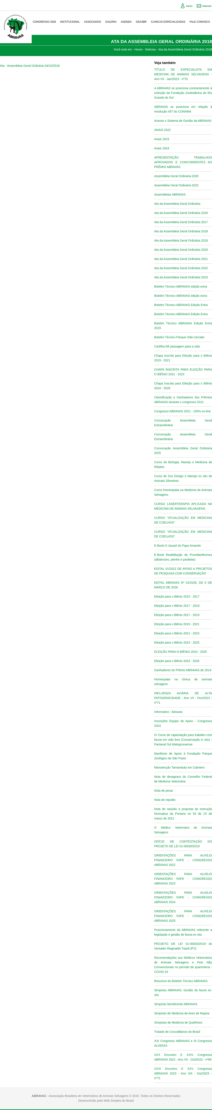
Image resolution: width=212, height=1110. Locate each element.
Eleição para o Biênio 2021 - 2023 (176, 633)
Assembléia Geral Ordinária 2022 (176, 185)
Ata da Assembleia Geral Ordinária (177, 203)
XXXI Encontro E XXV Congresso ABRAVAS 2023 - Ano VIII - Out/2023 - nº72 (183, 1073)
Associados (92, 21)
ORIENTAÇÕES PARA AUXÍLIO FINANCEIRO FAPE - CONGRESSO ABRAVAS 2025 (183, 916)
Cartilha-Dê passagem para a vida (177, 346)
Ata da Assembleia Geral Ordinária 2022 (181, 268)
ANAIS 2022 (162, 130)
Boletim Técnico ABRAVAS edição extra (180, 286)
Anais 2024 (161, 148)
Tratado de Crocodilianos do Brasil (177, 1031)
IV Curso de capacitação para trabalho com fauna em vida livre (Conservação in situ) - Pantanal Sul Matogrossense (183, 739)
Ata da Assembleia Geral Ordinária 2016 (181, 213)
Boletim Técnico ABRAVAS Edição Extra (181, 305)
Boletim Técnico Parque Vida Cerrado (179, 337)
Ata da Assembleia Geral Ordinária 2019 (181, 240)
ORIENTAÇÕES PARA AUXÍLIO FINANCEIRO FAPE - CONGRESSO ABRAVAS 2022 (183, 860)
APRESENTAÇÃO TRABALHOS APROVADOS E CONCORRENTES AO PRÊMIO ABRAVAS (183, 162)
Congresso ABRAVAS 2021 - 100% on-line (182, 411)
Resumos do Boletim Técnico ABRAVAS (181, 981)
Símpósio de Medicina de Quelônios (178, 1022)
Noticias (150, 49)
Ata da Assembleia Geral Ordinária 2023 (181, 277)
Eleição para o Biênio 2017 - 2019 (176, 605)
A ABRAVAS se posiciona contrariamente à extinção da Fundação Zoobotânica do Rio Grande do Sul (183, 92)
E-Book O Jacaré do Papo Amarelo (177, 545)
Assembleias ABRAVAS (170, 194)
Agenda (126, 21)
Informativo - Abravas (168, 712)
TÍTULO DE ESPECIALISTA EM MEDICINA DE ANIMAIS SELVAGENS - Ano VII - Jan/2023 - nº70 (183, 74)
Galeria (110, 21)
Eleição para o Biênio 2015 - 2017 (176, 596)
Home (138, 49)
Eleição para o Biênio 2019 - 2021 (176, 624)
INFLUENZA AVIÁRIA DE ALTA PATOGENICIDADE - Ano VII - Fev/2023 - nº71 (183, 698)
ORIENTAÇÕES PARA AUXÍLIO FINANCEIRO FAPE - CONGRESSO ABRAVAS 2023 (183, 878)
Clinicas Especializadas (168, 21)
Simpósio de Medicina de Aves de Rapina (181, 1013)
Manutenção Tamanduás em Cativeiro (179, 767)
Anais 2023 (161, 139)
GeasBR (141, 21)
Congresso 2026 (44, 21)
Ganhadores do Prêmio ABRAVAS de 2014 (182, 670)
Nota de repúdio (165, 799)
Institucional (70, 21)
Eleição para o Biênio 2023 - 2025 (176, 642)
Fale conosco (200, 21)
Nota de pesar (163, 790)
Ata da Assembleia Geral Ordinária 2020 (181, 249)
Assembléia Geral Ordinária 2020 (176, 176)
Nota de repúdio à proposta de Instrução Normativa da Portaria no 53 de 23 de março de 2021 (183, 813)
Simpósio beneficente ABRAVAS (175, 1004)
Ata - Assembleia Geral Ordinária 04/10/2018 (30, 65)
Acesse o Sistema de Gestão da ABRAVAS (182, 120)
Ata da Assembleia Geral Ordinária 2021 (181, 259)
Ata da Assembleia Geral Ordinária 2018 (185, 49)
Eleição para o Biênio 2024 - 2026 (176, 661)
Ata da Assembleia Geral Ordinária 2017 (181, 222)
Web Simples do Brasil (119, 1100)
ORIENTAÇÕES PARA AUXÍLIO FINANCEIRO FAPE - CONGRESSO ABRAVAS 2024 (183, 897)
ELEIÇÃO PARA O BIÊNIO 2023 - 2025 (180, 651)
